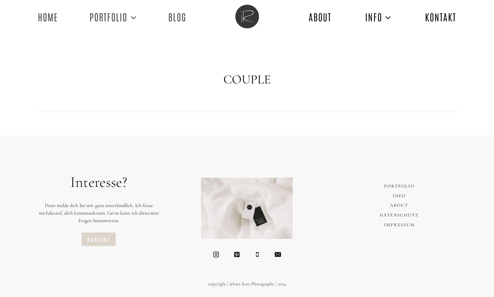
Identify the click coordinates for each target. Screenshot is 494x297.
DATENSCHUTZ (399, 215)
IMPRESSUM (399, 224)
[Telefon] (257, 254)
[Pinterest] (237, 254)
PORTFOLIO (399, 186)
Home (48, 16)
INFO (399, 196)
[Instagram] (216, 254)
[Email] (278, 254)
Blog (177, 16)
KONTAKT (440, 16)
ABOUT (320, 16)
